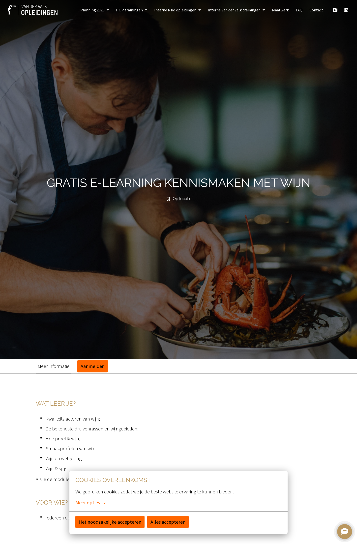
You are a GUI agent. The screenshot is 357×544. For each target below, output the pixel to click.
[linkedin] (346, 10)
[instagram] (335, 10)
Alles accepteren (167, 522)
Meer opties (90, 503)
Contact (316, 9)
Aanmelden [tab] (93, 366)
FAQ (299, 9)
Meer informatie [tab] (53, 366)
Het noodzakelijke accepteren (110, 522)
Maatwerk (280, 9)
